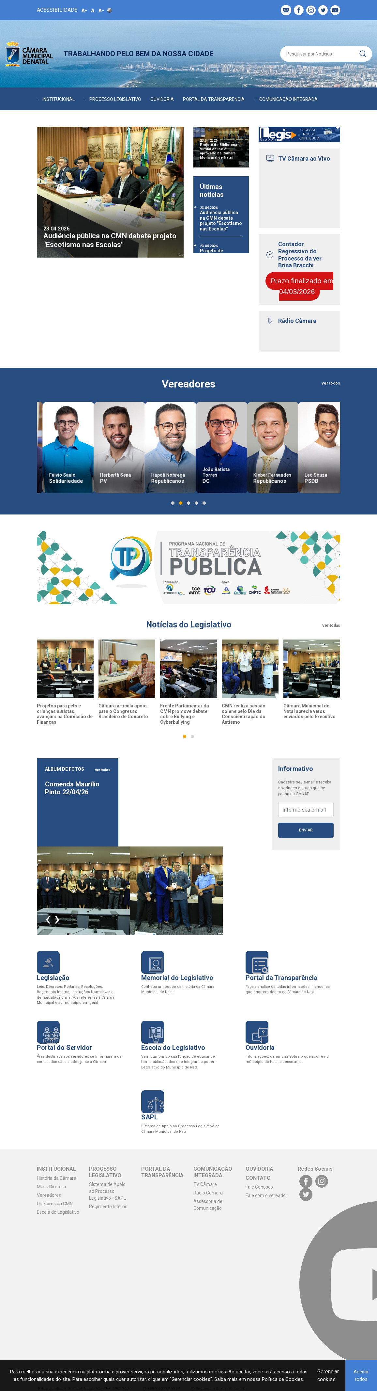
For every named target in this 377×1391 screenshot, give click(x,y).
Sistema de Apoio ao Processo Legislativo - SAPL (107, 1191)
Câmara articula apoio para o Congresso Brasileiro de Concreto (123, 711)
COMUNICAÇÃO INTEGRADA (288, 99)
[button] (173, 503)
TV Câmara (205, 1184)
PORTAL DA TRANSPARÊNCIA (214, 99)
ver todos (331, 383)
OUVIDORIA (162, 99)
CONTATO (79, 118)
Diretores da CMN (55, 1203)
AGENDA (46, 118)
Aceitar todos (361, 1375)
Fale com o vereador (266, 1195)
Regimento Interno (108, 1206)
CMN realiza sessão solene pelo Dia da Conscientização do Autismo (243, 714)
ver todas (331, 625)
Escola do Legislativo (58, 1212)
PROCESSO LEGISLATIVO (115, 99)
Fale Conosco (259, 1187)
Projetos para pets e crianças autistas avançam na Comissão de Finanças (65, 714)
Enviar (306, 830)
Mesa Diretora (51, 1186)
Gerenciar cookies (328, 1375)
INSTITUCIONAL (58, 99)
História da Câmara (56, 1178)
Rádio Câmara (208, 1192)
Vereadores (49, 1195)
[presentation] (48, 918)
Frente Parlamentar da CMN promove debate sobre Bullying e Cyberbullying (184, 714)
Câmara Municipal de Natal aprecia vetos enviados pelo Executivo (309, 711)
